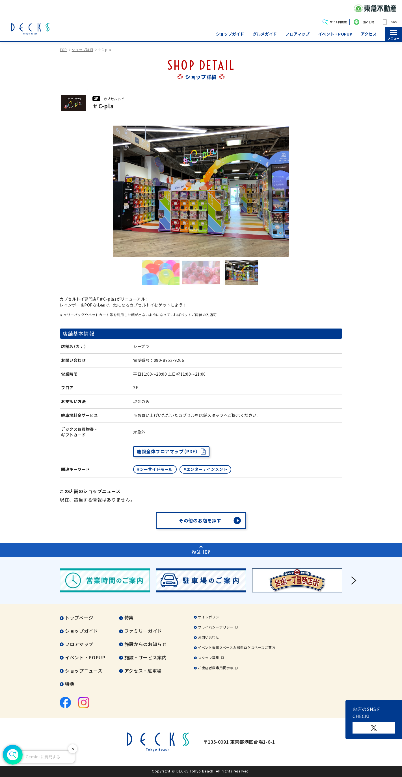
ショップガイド (230, 34)
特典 (69, 683)
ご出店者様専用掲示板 (216, 667)
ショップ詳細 (82, 49)
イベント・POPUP (335, 34)
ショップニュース (83, 670)
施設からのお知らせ (145, 644)
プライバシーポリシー (216, 627)
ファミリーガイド (143, 630)
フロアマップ (297, 34)
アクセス (369, 34)
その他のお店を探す (200, 520)
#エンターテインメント (205, 469)
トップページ (79, 617)
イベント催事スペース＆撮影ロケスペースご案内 (236, 647)
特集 (129, 617)
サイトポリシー (210, 616)
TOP (63, 49)
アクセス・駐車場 (143, 670)
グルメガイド (265, 34)
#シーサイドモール (155, 469)
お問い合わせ (208, 637)
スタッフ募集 (208, 657)
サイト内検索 (338, 22)
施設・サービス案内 (145, 657)
